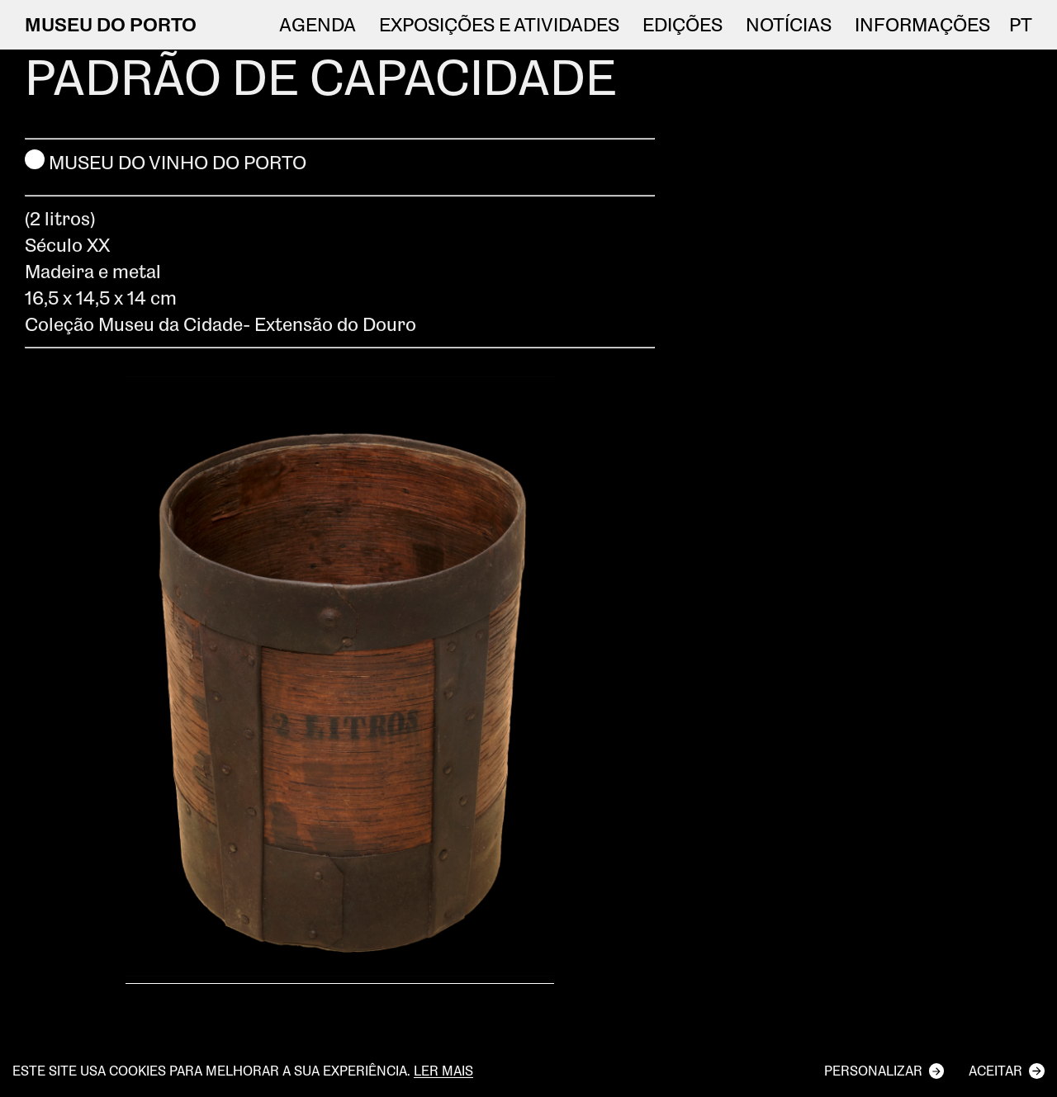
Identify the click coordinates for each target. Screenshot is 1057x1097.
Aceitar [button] (995, 1070)
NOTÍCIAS (789, 25)
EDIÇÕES (682, 25)
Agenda (317, 25)
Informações (922, 25)
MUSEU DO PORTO (111, 24)
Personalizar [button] (873, 1070)
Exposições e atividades (499, 25)
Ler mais (443, 1071)
